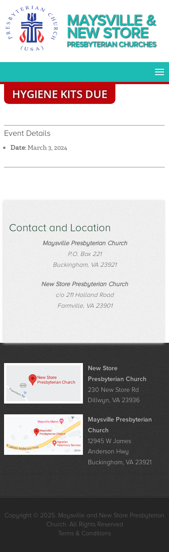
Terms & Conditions (84, 533)
